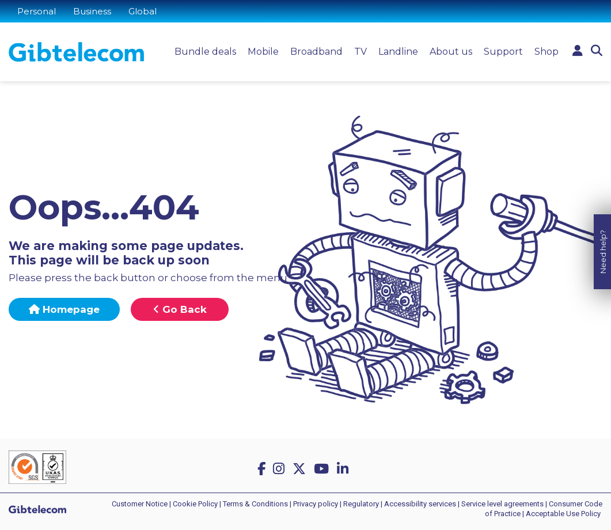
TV (360, 51)
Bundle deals (205, 51)
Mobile (263, 51)
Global (142, 11)
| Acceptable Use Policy (561, 513)
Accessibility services (420, 503)
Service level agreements (502, 503)
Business (92, 11)
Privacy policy (315, 503)
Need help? (603, 250)
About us (451, 51)
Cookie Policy (195, 503)
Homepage (64, 309)
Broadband (316, 51)
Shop (546, 51)
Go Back (180, 309)
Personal (36, 11)
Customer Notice (140, 503)
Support (503, 51)
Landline (398, 51)
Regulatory (361, 503)
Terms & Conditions (255, 503)
